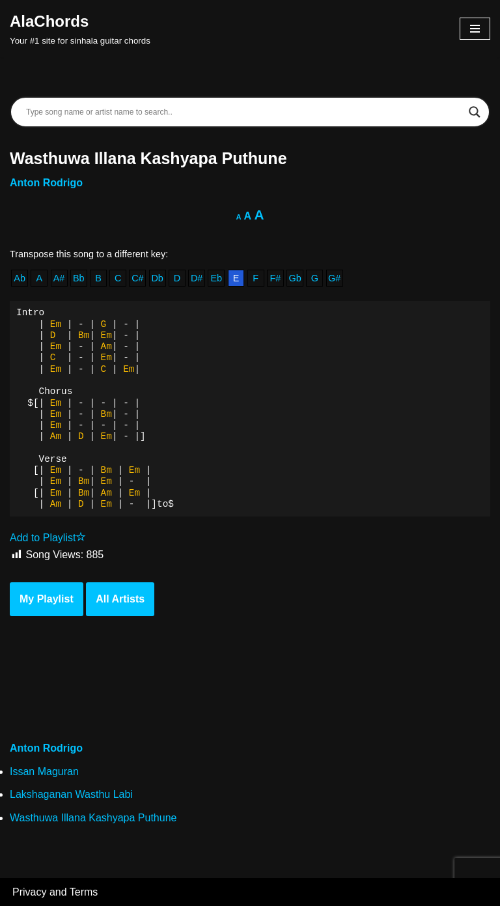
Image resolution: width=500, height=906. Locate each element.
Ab (19, 278)
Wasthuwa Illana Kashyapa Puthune (93, 817)
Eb (216, 278)
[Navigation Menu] (475, 29)
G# (334, 278)
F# (275, 278)
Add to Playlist (48, 537)
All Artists (120, 598)
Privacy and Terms (55, 892)
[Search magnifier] (474, 112)
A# (59, 278)
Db (157, 278)
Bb (79, 278)
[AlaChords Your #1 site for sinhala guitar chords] (80, 28)
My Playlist (47, 598)
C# (137, 278)
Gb (295, 278)
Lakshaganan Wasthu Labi (71, 794)
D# (196, 278)
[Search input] (244, 112)
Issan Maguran (44, 771)
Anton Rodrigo (46, 182)
